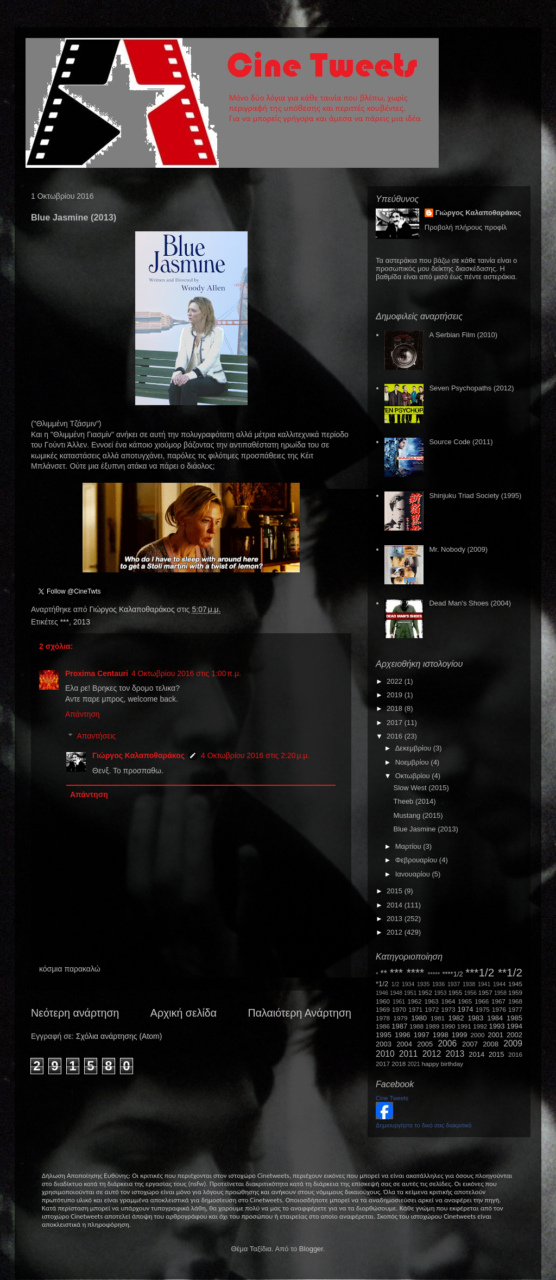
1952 (425, 992)
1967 (498, 1001)
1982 (456, 1018)
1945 (515, 983)
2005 (425, 1044)
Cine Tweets (392, 1098)
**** (415, 972)
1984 (495, 1018)
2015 (396, 891)
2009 (512, 1043)
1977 (515, 1009)
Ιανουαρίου (413, 874)
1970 (399, 1009)
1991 (464, 1026)
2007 (470, 1044)
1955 (455, 992)
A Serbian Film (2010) (463, 335)
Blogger (311, 1249)
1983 (475, 1018)
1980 (419, 1018)
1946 (382, 993)
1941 (484, 984)
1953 (440, 993)
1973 (448, 1009)
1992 (480, 1026)
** (384, 973)
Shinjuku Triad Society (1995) (475, 495)
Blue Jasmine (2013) (425, 829)
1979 (401, 1018)
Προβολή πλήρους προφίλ (466, 227)
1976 (499, 1009)
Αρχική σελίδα (183, 1013)
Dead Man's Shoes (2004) (470, 603)
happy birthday (443, 1063)
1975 (483, 1009)
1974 (465, 1009)
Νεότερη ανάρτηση (75, 1013)
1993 (496, 1026)
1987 (399, 1026)
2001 (495, 1035)
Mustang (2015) (418, 815)
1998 (440, 1035)
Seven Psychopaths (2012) (471, 388)
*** (64, 621)
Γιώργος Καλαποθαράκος (132, 609)
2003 (383, 1044)
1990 (448, 1026)
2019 (396, 695)
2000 (478, 1034)
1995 (383, 1035)
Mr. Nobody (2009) (458, 549)
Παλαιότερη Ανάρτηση (300, 1013)
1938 (469, 984)
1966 (482, 1001)
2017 (396, 722)
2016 (396, 736)
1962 (415, 1001)
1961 (399, 1002)
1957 (485, 992)
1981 (438, 1018)
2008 (490, 1044)
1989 (432, 1026)
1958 (500, 993)
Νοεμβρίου (413, 762)
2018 (396, 708)
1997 (421, 1035)
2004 (404, 1044)
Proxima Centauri (96, 673)
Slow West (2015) (420, 788)
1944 (499, 984)
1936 (438, 984)
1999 (459, 1035)
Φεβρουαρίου (417, 860)
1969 (383, 1009)
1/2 (395, 984)
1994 (514, 1026)
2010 (385, 1053)
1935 (423, 984)
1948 (396, 993)
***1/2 (479, 972)
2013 (81, 621)
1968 (515, 1001)
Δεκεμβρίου (414, 748)
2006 (447, 1043)
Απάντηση (82, 714)
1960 (383, 1001)
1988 (416, 1026)
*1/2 (382, 984)
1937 (453, 984)
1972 (432, 1009)
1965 (465, 1001)
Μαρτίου (409, 846)
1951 (410, 993)
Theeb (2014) (414, 801)
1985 (514, 1018)
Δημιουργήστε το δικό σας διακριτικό (424, 1125)
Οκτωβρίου (413, 776)
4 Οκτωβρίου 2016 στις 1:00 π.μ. (186, 673)
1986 (383, 1026)
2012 (396, 932)
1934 (408, 984)
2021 (414, 1064)
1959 (515, 992)
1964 (448, 1001)
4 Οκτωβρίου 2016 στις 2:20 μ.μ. (255, 755)
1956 (470, 993)
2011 (408, 1053)
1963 (431, 1001)
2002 (514, 1035)
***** (434, 974)
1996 (402, 1035)
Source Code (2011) (460, 442)
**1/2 (510, 972)
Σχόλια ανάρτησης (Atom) (119, 1036)
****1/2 (452, 974)
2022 (396, 681)
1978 (383, 1018)
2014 (396, 905)
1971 (415, 1009)
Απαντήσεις (96, 736)
